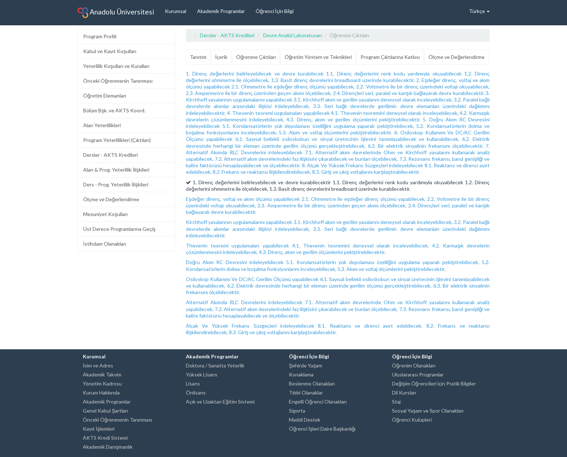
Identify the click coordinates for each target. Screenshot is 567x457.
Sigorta (297, 411)
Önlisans (196, 392)
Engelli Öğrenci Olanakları (318, 401)
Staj (396, 401)
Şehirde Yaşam (305, 365)
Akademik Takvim (102, 374)
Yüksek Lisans (201, 374)
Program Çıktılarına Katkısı (390, 57)
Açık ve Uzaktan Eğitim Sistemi (220, 401)
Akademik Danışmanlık (108, 447)
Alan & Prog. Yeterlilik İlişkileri (116, 170)
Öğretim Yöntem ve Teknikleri (318, 57)
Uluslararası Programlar (418, 374)
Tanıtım (198, 57)
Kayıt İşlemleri (99, 429)
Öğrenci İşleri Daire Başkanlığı (322, 429)
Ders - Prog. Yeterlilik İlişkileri (115, 184)
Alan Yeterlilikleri (102, 125)
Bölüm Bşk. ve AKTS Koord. (114, 110)
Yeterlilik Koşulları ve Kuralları (116, 66)
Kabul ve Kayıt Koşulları (109, 51)
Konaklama (301, 374)
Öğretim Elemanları (104, 95)
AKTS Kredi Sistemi (105, 438)
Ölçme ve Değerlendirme (111, 199)
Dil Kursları (404, 392)
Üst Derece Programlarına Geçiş (119, 229)
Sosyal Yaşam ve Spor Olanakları (428, 411)
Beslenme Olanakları (312, 383)
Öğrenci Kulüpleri (412, 420)
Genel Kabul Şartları (105, 411)
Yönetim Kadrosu (102, 383)
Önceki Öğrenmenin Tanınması (118, 81)
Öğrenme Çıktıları (256, 57)
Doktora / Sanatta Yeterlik (215, 365)
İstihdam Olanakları (104, 244)
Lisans (193, 383)
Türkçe (479, 11)
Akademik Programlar (221, 11)
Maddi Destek (304, 420)
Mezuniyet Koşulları (105, 214)
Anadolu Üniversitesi (115, 12)
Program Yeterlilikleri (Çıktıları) (117, 140)
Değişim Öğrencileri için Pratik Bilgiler (434, 383)
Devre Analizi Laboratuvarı (292, 35)
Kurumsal (175, 11)
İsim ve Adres (98, 365)
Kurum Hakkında (101, 392)
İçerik (221, 57)
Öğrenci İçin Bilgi (275, 11)
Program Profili (99, 36)
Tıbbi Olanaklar (306, 392)
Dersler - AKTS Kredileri (110, 155)
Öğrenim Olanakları (413, 365)
